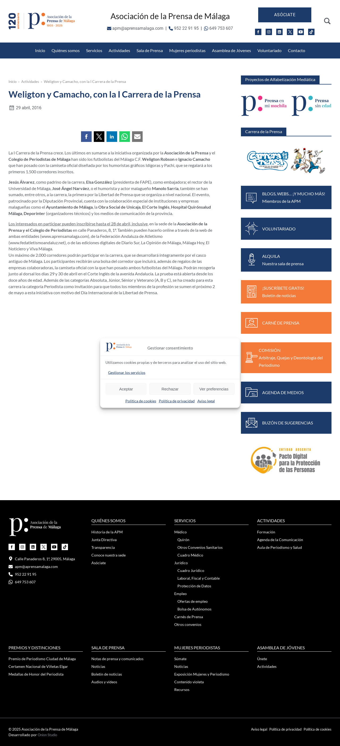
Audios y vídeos (104, 682)
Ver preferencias (213, 388)
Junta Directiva (104, 539)
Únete (262, 658)
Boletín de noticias (106, 674)
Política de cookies (140, 401)
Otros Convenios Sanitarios (66, 45)
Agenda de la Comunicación (280, 539)
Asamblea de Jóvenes (231, 50)
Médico (180, 532)
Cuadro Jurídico (190, 570)
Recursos (181, 689)
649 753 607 (218, 28)
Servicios (94, 50)
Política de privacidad (177, 401)
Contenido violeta (189, 682)
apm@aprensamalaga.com (135, 28)
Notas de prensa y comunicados (117, 658)
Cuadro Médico (190, 555)
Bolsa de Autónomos (194, 609)
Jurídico (181, 562)
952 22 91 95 (184, 28)
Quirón (183, 539)
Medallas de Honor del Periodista (237, 45)
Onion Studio (49, 734)
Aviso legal (206, 401)
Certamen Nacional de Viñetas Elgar (38, 666)
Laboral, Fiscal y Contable (198, 578)
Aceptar (126, 388)
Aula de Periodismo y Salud (279, 547)
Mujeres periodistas (187, 50)
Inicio (40, 50)
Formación (266, 532)
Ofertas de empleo (192, 601)
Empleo (180, 593)
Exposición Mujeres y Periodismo (201, 674)
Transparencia (103, 547)
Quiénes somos (66, 50)
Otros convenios (187, 624)
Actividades (119, 50)
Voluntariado (269, 50)
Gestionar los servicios (126, 372)
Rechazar (170, 388)
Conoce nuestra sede (108, 555)
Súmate (180, 658)
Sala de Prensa (150, 50)
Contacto (296, 50)
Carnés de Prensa (188, 616)
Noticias (98, 666)
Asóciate (285, 14)
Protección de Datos (118, 45)
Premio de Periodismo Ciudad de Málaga (42, 658)
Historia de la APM (107, 532)
